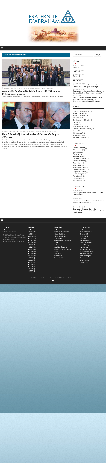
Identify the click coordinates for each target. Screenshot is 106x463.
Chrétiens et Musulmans (81, 111)
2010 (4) (31, 264)
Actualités (20, 88)
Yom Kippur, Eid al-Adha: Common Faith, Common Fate (88, 194)
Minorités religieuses (79, 126)
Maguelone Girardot (79, 171)
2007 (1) (31, 271)
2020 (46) (32, 243)
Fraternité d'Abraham (32, 88)
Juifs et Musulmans (79, 115)
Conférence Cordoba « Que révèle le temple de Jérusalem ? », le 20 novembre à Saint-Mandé (88, 211)
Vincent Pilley (77, 180)
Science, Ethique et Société (82, 129)
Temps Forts (39, 131)
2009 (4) (31, 266)
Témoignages (77, 133)
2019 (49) (32, 245)
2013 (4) (31, 258)
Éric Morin (76, 154)
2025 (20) (32, 232)
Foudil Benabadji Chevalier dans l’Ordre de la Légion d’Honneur (30, 136)
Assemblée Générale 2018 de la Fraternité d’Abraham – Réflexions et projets (32, 93)
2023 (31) (32, 236)
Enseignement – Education (81, 120)
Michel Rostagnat (78, 174)
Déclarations (77, 118)
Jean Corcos (77, 165)
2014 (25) (32, 256)
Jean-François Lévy (79, 167)
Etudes (75, 131)
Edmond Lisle (77, 150)
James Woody (77, 163)
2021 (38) (32, 240)
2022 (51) (32, 238)
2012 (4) (31, 260)
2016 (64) (32, 251)
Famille (75, 122)
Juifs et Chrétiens (78, 113)
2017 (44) (32, 249)
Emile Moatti (77, 152)
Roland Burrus (77, 178)
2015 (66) (32, 253)
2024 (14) (32, 234)
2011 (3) (31, 262)
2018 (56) (32, 247)
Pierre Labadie (48, 88)
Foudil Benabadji (78, 156)
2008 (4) (31, 269)
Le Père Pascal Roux (80, 169)
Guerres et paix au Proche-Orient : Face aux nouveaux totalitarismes (88, 202)
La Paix (75, 124)
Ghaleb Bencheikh (79, 161)
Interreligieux (77, 135)
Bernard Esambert (79, 148)
